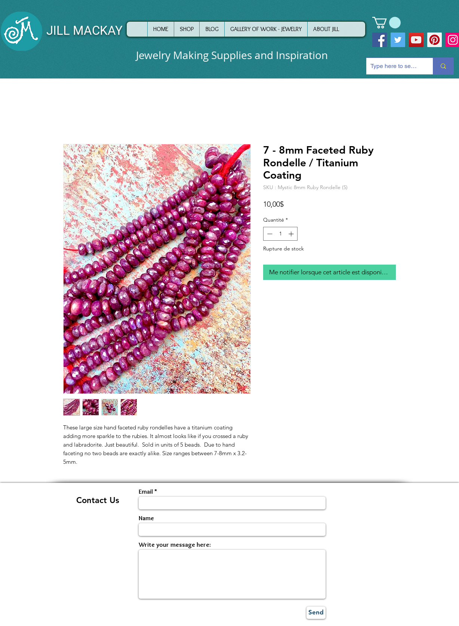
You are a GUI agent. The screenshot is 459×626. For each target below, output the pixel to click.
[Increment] (291, 233)
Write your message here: (175, 545)
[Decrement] (269, 233)
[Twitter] (398, 40)
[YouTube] (416, 40)
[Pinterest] (434, 40)
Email (146, 491)
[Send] (316, 613)
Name (146, 518)
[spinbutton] (280, 233)
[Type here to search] (393, 66)
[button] (386, 22)
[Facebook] (379, 40)
